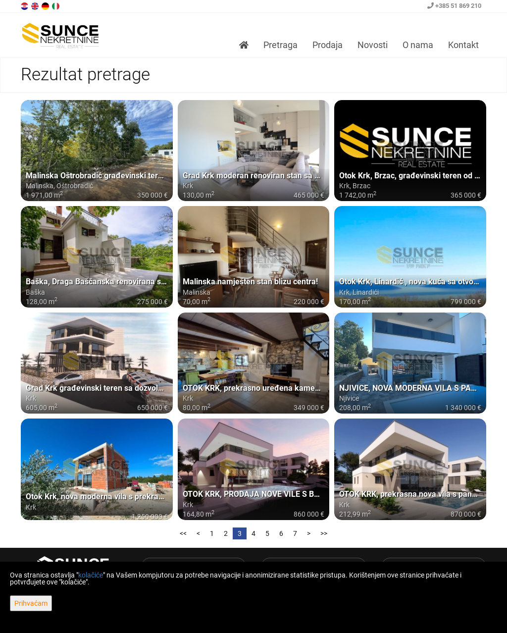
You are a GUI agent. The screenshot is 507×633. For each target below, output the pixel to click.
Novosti (372, 45)
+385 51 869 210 (454, 5)
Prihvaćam (31, 603)
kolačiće (90, 575)
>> (323, 533)
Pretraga (280, 45)
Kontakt (463, 45)
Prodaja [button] (327, 45)
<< (183, 533)
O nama (418, 45)
